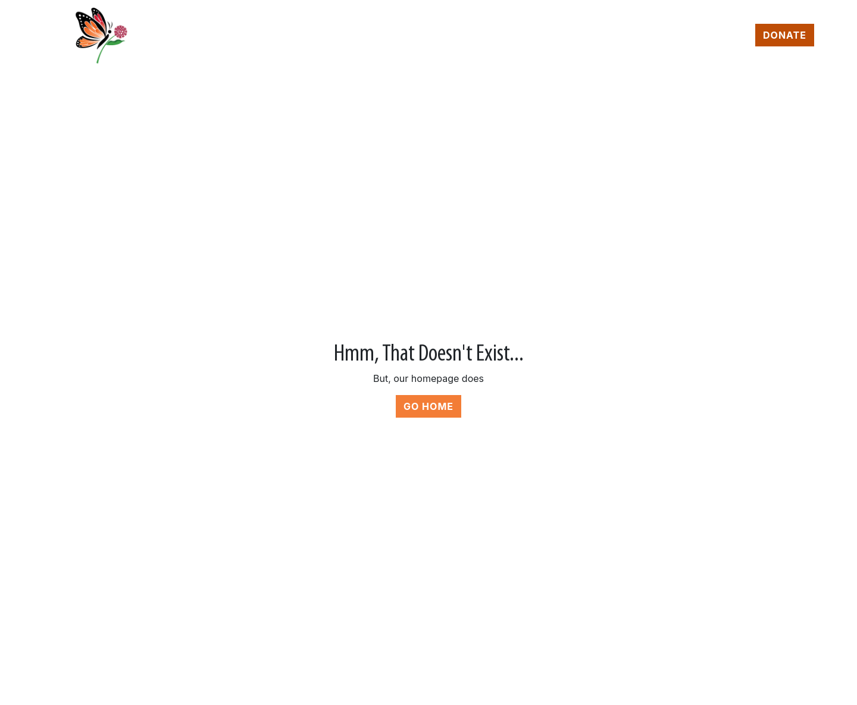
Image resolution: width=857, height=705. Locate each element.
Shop (555, 36)
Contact (720, 36)
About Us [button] (486, 36)
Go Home (428, 406)
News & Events (632, 36)
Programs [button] (399, 36)
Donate (784, 35)
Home (333, 36)
